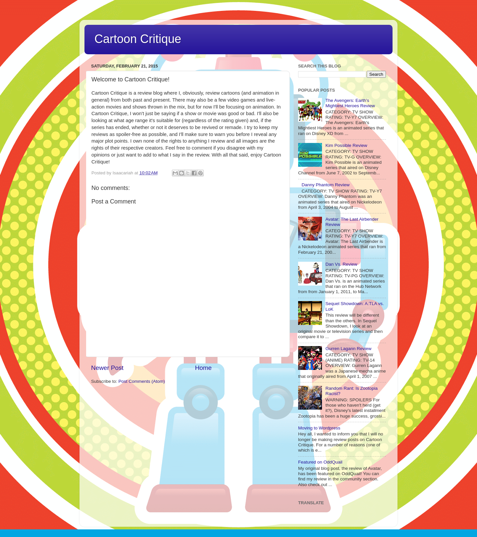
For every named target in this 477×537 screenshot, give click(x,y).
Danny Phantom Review (325, 184)
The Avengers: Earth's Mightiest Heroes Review (350, 103)
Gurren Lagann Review (348, 348)
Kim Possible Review (346, 145)
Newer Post (107, 367)
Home (203, 367)
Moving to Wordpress (319, 427)
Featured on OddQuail (320, 462)
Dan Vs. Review (341, 264)
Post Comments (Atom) (142, 381)
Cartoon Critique (137, 39)
